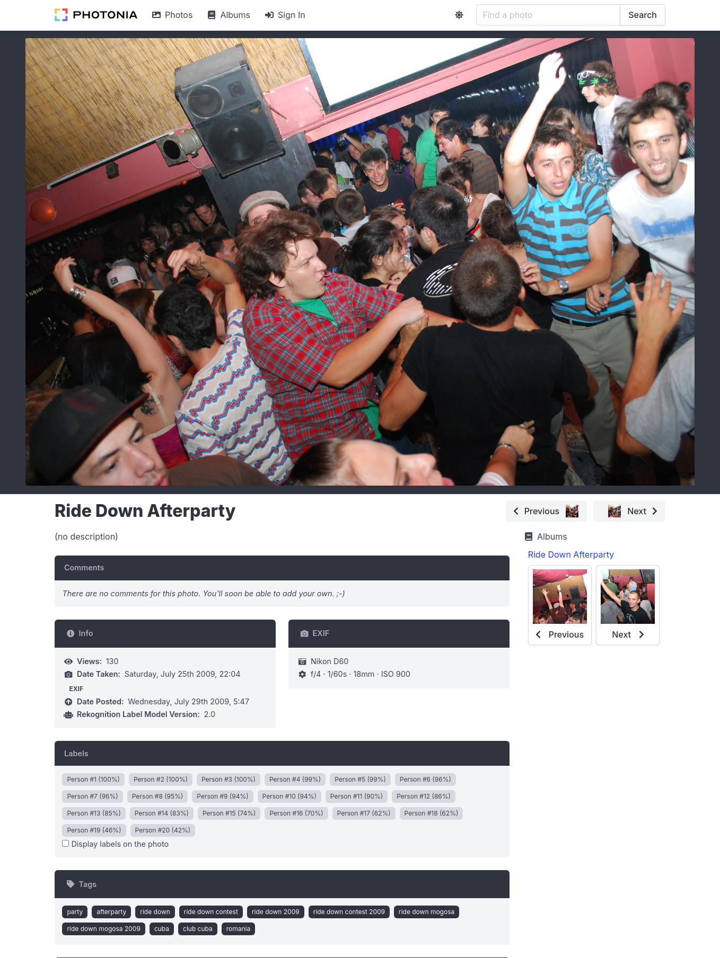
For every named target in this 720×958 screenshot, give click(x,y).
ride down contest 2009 (349, 912)
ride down (155, 912)
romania (238, 929)
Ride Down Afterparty (571, 554)
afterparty (111, 912)
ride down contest (211, 912)
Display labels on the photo (115, 843)
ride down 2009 (276, 912)
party (75, 912)
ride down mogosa (426, 912)
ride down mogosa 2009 (103, 929)
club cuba (198, 929)
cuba (161, 929)
